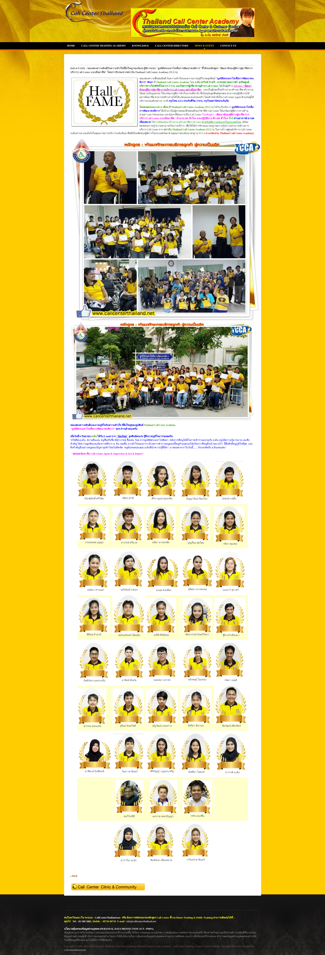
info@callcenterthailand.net (141, 921)
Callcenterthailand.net (75, 950)
